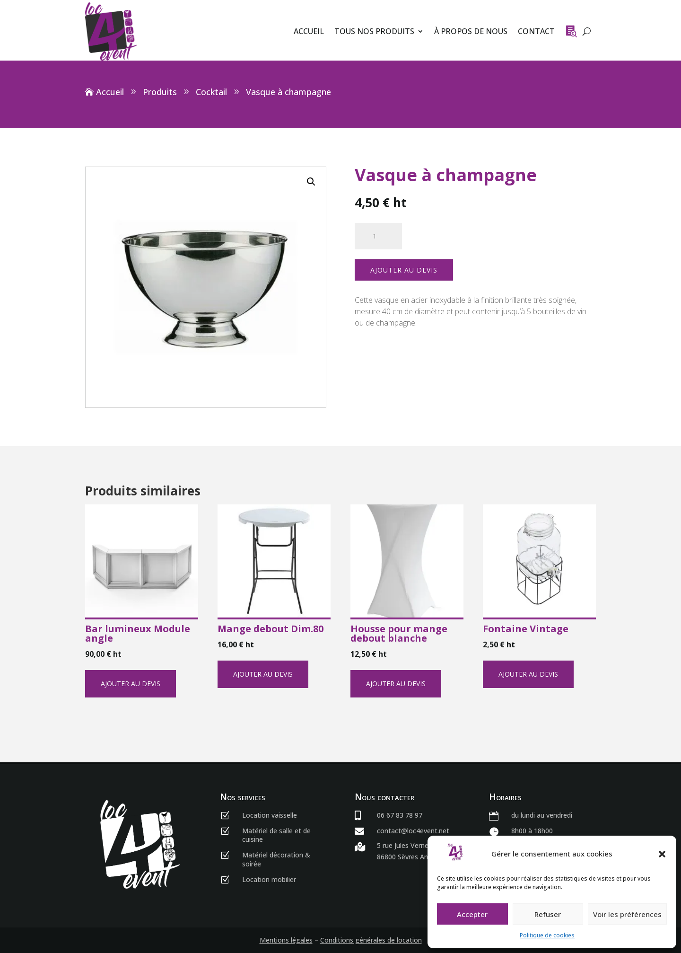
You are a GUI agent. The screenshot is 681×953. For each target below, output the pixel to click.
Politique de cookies (547, 935)
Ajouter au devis (403, 269)
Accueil (309, 31)
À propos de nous (470, 31)
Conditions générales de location (371, 939)
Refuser (547, 914)
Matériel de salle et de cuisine (276, 835)
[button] (662, 854)
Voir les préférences (627, 914)
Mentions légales (286, 939)
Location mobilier (269, 879)
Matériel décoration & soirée (276, 859)
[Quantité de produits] (378, 236)
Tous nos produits (374, 31)
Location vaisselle (269, 815)
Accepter (472, 914)
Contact (536, 31)
